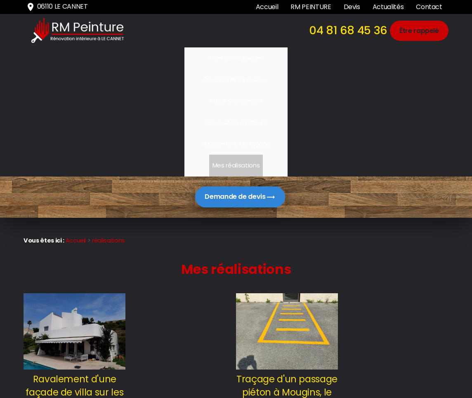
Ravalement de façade (339, 58)
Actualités (388, 7)
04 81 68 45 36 (348, 30)
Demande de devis (240, 90)
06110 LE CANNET (56, 7)
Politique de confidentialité (407, 371)
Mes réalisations (403, 58)
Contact (429, 7)
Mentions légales (422, 357)
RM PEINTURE (310, 7)
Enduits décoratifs (202, 58)
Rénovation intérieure (266, 58)
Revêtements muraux (137, 58)
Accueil (267, 7)
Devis (352, 7)
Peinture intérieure (71, 58)
